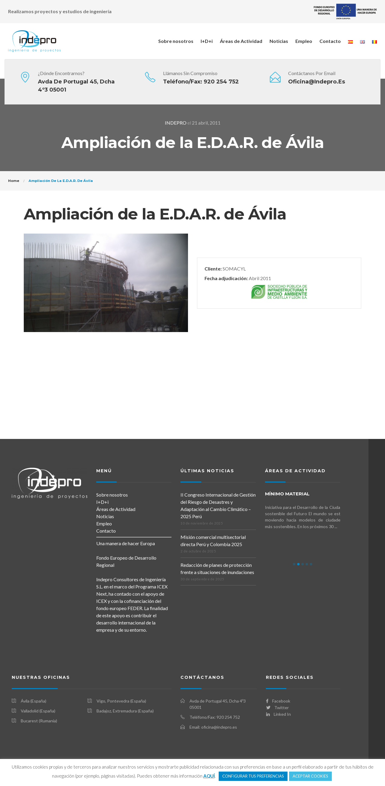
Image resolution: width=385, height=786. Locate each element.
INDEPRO (175, 122)
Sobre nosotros (175, 41)
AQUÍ (209, 775)
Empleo (303, 41)
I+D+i (207, 41)
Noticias (279, 41)
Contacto (330, 41)
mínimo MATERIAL (287, 494)
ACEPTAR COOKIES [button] (310, 776)
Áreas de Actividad (241, 41)
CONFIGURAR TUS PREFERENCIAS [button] (253, 776)
